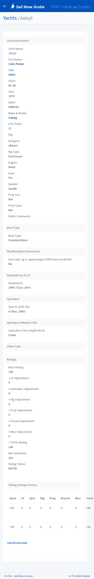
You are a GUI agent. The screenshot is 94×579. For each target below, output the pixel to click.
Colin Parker (16, 64)
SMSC (12, 75)
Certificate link (17, 543)
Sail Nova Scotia (23, 576)
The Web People (81, 576)
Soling (12, 118)
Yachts (10, 18)
